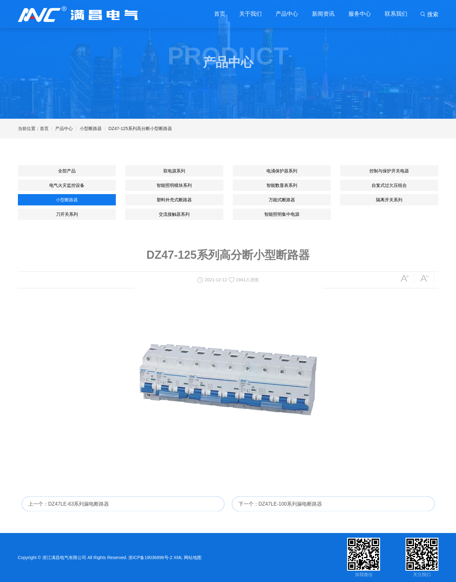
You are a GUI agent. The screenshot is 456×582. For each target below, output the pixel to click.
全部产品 (67, 170)
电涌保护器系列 (281, 170)
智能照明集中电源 (281, 214)
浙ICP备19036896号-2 (150, 557)
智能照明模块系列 (174, 185)
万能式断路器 (282, 199)
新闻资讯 (323, 14)
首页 (219, 14)
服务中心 (359, 14)
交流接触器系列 (174, 214)
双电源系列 (174, 170)
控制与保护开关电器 (389, 170)
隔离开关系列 (389, 199)
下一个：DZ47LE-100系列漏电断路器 (280, 514)
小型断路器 (91, 128)
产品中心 (287, 14)
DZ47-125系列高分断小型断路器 (140, 128)
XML (178, 557)
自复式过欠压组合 (389, 185)
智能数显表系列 (281, 185)
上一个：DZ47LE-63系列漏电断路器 (68, 514)
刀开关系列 (67, 214)
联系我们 (396, 14)
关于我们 (250, 14)
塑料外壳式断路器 (174, 199)
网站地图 (192, 557)
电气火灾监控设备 (66, 185)
